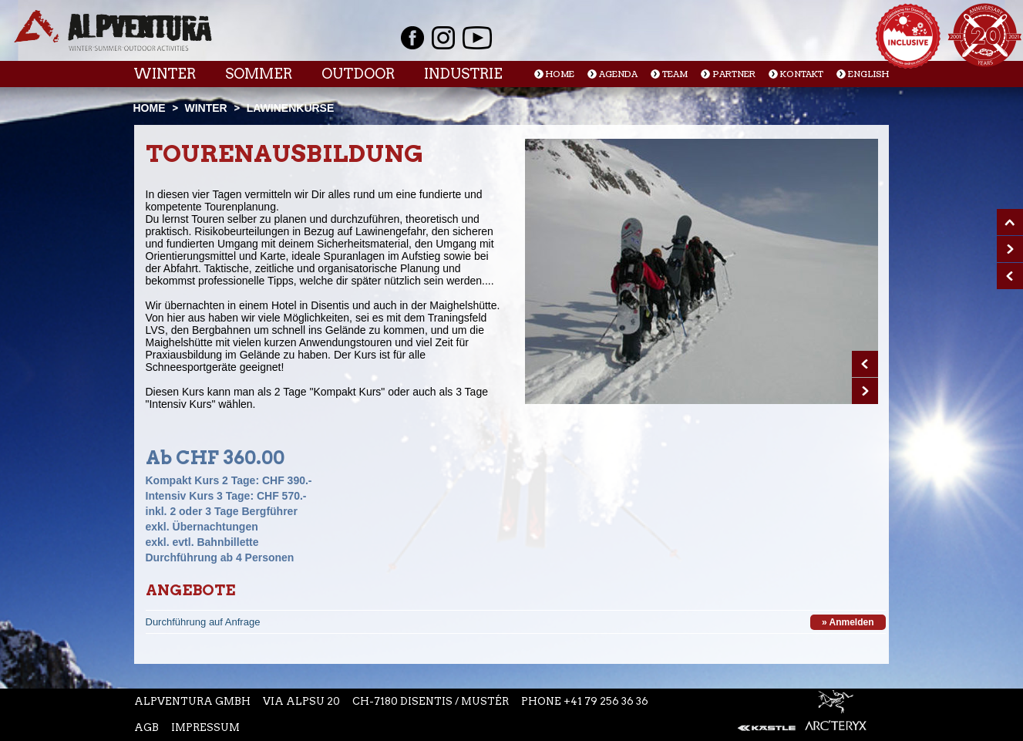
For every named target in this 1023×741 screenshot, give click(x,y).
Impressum (205, 727)
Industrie (463, 74)
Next (865, 391)
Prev (865, 364)
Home (560, 74)
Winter (164, 74)
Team (675, 74)
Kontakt (801, 74)
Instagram (443, 37)
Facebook (412, 37)
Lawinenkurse (291, 108)
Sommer (258, 74)
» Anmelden (848, 622)
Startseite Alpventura (113, 30)
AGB (146, 727)
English (868, 74)
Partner (733, 74)
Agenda (618, 74)
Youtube (477, 37)
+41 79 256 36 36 (606, 701)
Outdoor (358, 74)
